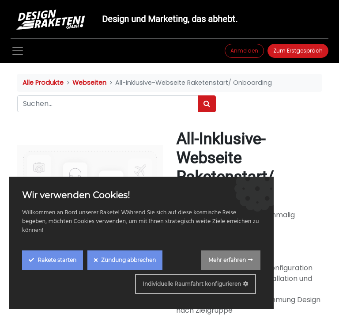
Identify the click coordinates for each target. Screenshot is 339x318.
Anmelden (244, 50)
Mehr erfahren (227, 260)
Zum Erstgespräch (298, 50)
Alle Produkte (43, 82)
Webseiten (89, 82)
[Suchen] (207, 103)
